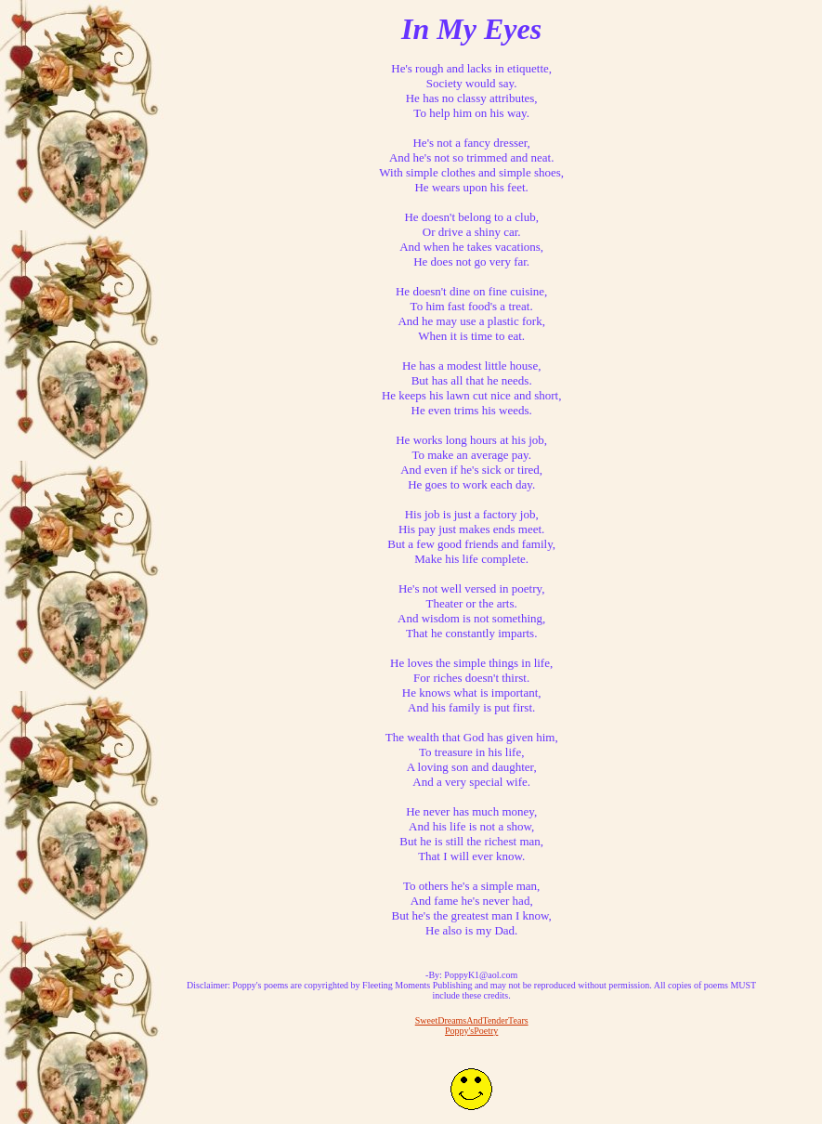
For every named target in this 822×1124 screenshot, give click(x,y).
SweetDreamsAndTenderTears (471, 1020)
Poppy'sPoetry (471, 1031)
